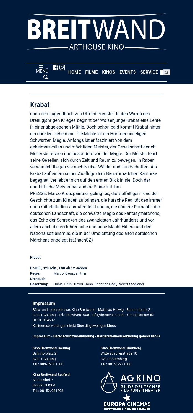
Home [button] (75, 72)
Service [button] (150, 72)
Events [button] (128, 72)
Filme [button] (92, 72)
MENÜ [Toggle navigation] (41, 72)
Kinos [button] (109, 72)
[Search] (161, 72)
